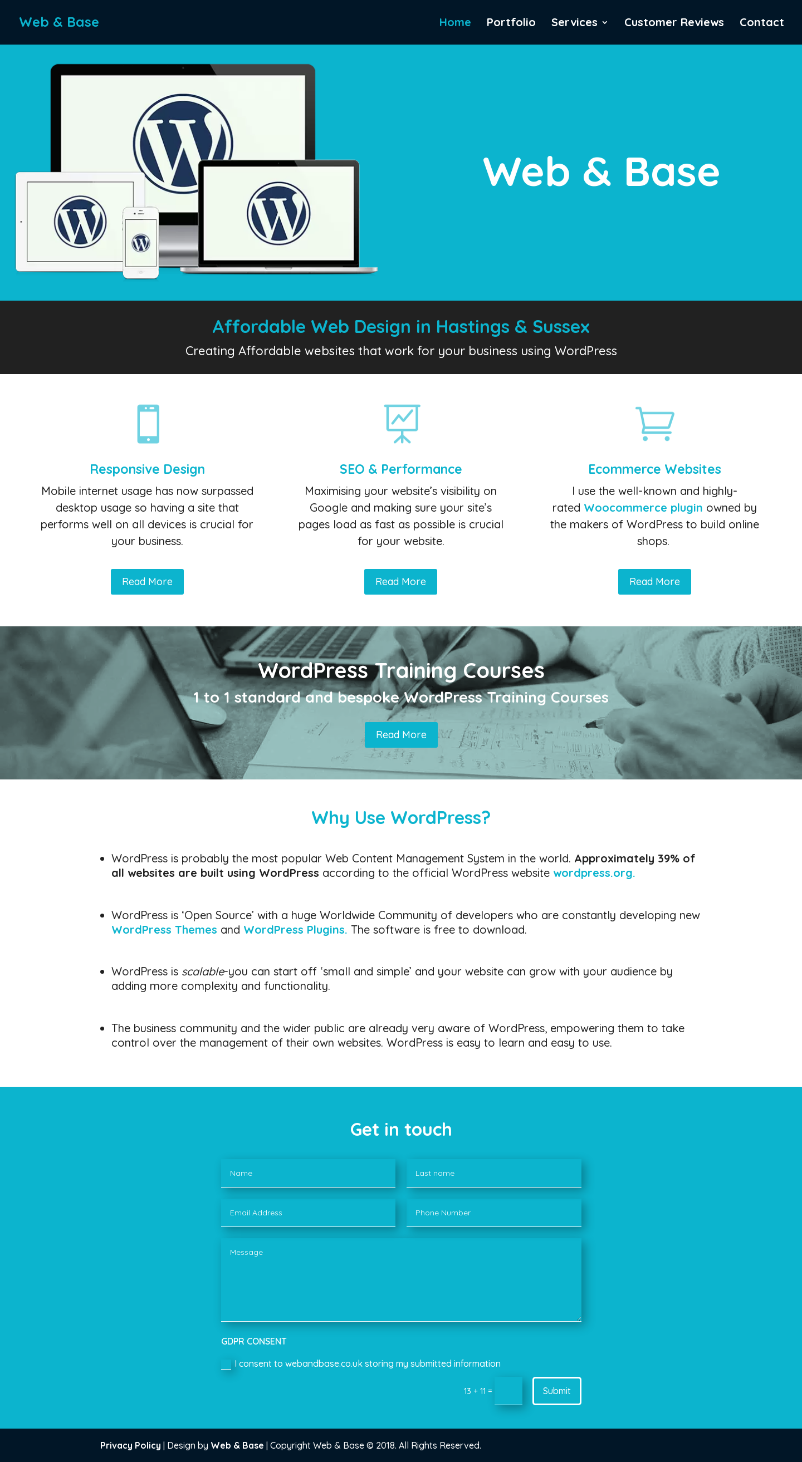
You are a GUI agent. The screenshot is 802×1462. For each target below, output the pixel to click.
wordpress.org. (594, 873)
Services (574, 23)
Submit (557, 1390)
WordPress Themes (164, 929)
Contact (762, 23)
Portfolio (511, 23)
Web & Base (237, 1445)
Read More (147, 581)
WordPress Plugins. (295, 929)
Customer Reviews (674, 23)
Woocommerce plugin (643, 507)
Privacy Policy (130, 1445)
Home (455, 23)
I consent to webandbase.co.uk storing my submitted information (361, 1364)
